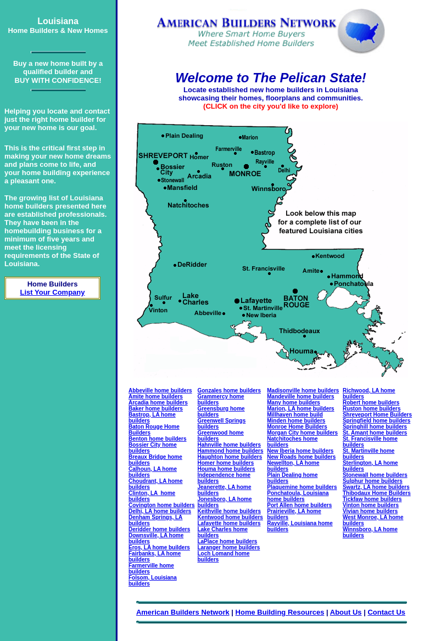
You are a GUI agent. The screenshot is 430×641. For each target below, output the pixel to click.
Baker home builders (156, 409)
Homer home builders (225, 463)
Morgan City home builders (302, 433)
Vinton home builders (371, 505)
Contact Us (386, 612)
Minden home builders (296, 421)
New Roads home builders (301, 457)
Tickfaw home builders (372, 499)
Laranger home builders (228, 547)
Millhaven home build (295, 415)
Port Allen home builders (299, 505)
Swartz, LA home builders (376, 487)
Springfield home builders (376, 421)
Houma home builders (226, 469)
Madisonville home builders (303, 390)
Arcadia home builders (158, 403)
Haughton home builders (229, 457)
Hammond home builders (230, 451)
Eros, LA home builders (159, 547)
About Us (346, 612)
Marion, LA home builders (300, 409)
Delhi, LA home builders (160, 511)
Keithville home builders (229, 511)
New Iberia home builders (300, 451)
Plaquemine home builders (302, 487)
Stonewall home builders (375, 475)
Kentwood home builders (230, 517)
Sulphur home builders (373, 481)
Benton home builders (158, 439)
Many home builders (293, 403)
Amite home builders (156, 396)
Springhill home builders (375, 427)
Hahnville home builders (229, 445)
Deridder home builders (159, 529)
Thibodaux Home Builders (377, 493)
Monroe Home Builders (297, 427)
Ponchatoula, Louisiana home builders (297, 496)
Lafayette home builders (228, 523)
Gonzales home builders (229, 390)
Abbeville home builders (160, 390)
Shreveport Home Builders (377, 415)
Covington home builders (162, 505)
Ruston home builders (372, 409)
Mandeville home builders (300, 396)
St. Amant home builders (375, 433)
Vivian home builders (370, 511)
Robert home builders (371, 403)
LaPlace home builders (227, 541)
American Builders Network (183, 612)
